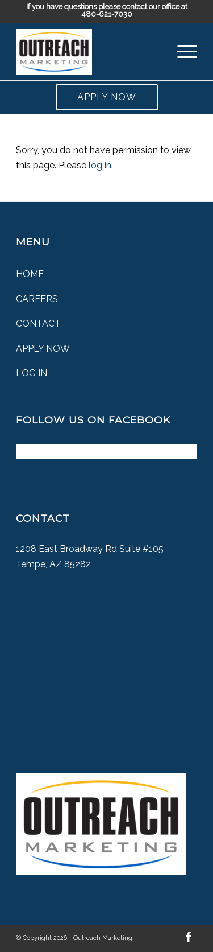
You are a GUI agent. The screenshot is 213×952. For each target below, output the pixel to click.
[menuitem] (181, 52)
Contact (38, 323)
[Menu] (181, 52)
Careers (37, 299)
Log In (31, 373)
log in (100, 165)
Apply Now (106, 97)
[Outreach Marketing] (88, 52)
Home (30, 274)
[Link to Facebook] (188, 936)
